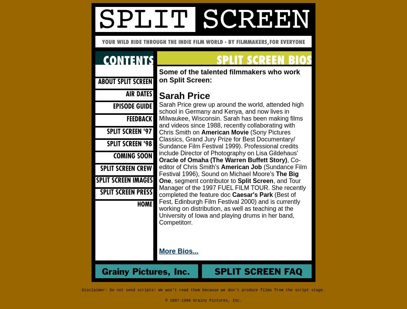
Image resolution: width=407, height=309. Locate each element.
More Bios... (178, 251)
